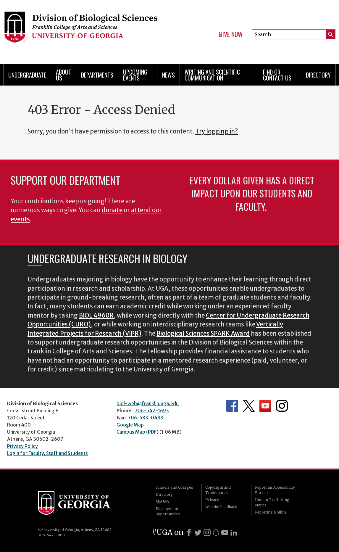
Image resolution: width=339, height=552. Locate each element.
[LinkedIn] (233, 532)
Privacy (212, 500)
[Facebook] (189, 532)
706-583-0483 (145, 418)
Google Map (130, 425)
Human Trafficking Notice (272, 502)
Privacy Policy (22, 446)
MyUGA (162, 501)
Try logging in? (216, 131)
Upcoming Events (135, 74)
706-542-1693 (152, 410)
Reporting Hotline (271, 512)
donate (112, 210)
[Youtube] (224, 532)
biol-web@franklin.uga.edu (148, 403)
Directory (318, 74)
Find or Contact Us (277, 74)
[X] (197, 532)
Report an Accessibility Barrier (275, 490)
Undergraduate (27, 74)
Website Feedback (221, 507)
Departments (97, 74)
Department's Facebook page (232, 406)
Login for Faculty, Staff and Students (47, 453)
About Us (63, 74)
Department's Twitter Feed (249, 406)
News (168, 74)
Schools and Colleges (174, 487)
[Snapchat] (215, 532)
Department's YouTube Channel (265, 406)
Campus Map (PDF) (138, 432)
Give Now (231, 34)
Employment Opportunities (168, 511)
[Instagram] (207, 532)
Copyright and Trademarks (218, 490)
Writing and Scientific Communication (212, 74)
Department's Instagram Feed (282, 406)
